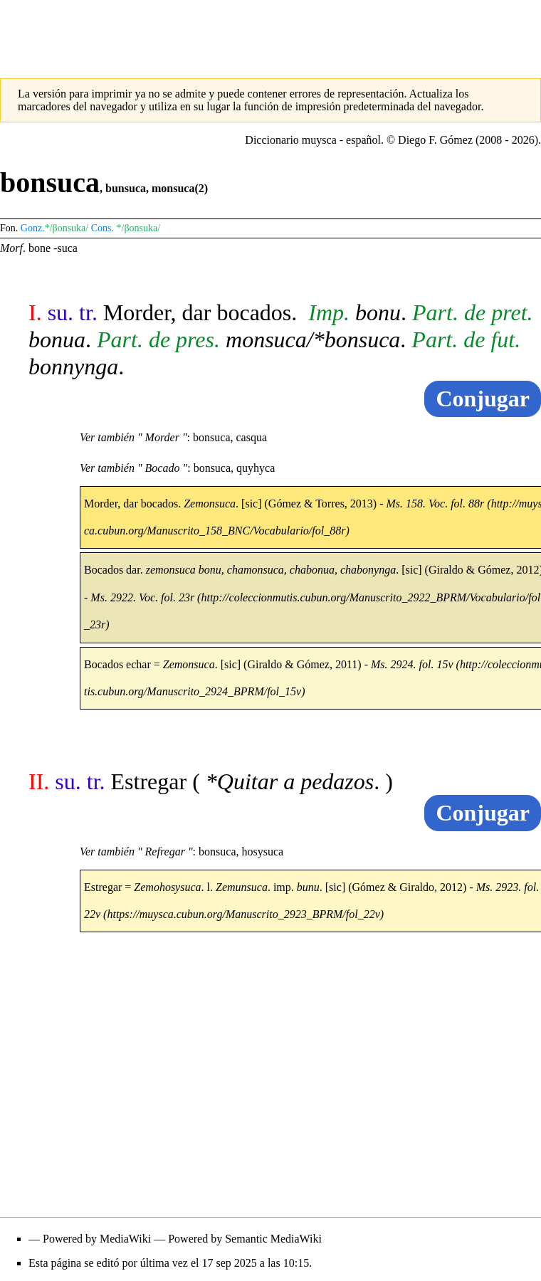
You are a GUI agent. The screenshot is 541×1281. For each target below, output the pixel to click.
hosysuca (262, 851)
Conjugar (483, 398)
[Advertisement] (270, 32)
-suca (65, 248)
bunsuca (125, 188)
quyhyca (255, 468)
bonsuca (211, 437)
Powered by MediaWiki (97, 1239)
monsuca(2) (180, 188)
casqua (252, 437)
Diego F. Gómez (435, 140)
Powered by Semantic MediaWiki (245, 1239)
